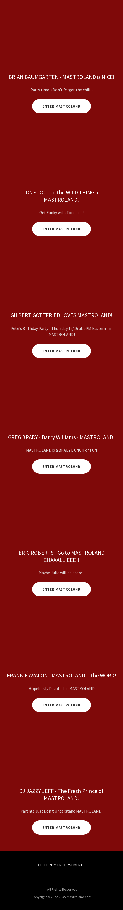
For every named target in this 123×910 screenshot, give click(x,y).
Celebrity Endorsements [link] (61, 865)
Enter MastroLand (62, 106)
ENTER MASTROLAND (62, 705)
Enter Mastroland (62, 229)
